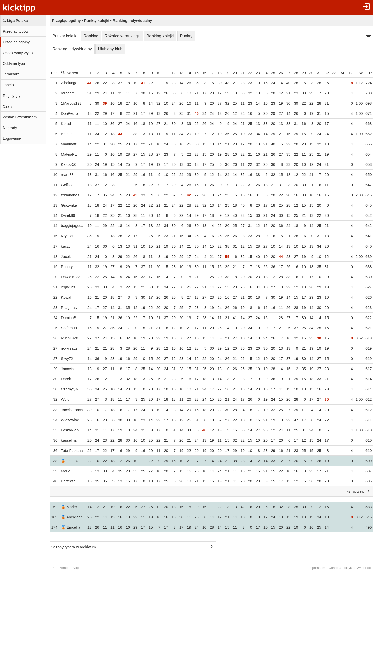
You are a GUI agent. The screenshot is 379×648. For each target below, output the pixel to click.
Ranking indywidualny (72, 49)
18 (224, 73)
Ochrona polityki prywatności (354, 568)
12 (178, 73)
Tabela (8, 85)
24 (270, 73)
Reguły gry (12, 96)
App (76, 568)
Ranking (90, 36)
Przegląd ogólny (16, 42)
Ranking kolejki (160, 36)
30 (316, 73)
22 (255, 73)
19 (232, 73)
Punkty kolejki (64, 36)
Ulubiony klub (110, 49)
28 (301, 73)
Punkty (186, 36)
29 (309, 73)
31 (324, 73)
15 (201, 73)
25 (278, 73)
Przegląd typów (15, 31)
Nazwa (69, 73)
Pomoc (64, 568)
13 (186, 73)
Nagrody (10, 128)
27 (293, 73)
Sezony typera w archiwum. (74, 547)
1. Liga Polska (15, 21)
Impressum (321, 568)
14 (194, 73)
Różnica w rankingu (122, 36)
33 (339, 73)
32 (332, 73)
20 (240, 73)
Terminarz (11, 74)
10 (163, 73)
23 (263, 73)
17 (217, 73)
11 (171, 73)
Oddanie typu (14, 63)
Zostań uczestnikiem (20, 117)
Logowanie (12, 138)
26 (286, 73)
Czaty (7, 106)
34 (347, 73)
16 (209, 73)
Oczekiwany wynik (18, 53)
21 (247, 73)
